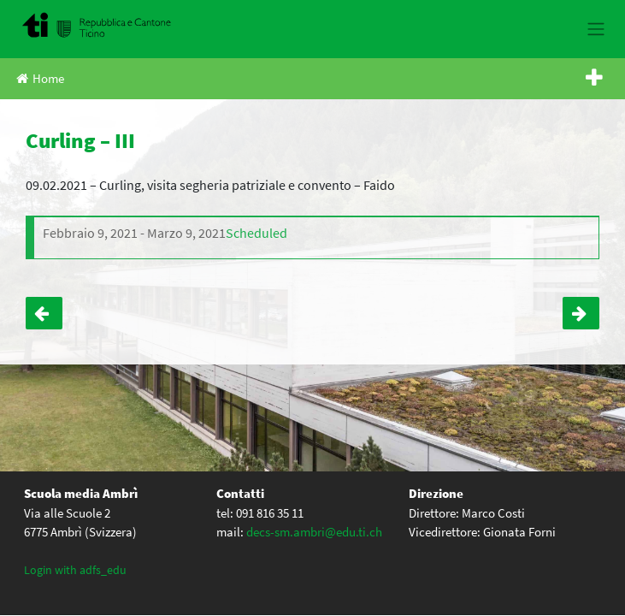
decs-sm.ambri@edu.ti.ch (314, 532)
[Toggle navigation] (595, 29)
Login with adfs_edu (75, 570)
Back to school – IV (581, 313)
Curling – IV (44, 313)
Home (40, 78)
